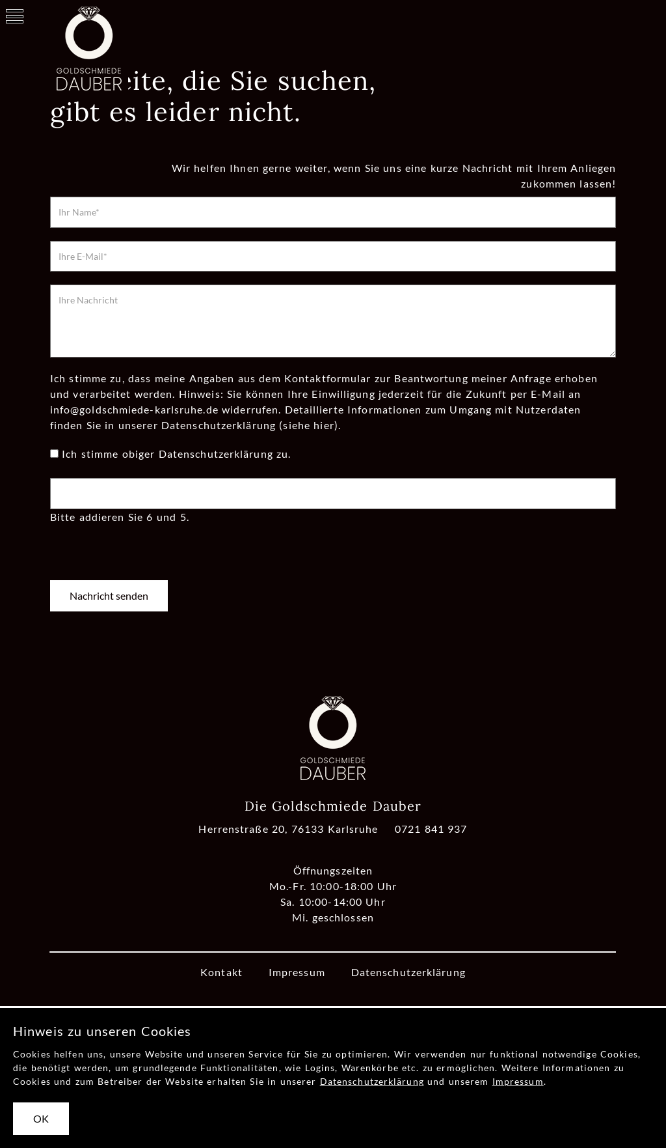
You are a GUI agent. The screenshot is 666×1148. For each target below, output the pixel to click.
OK (41, 1118)
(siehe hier (306, 425)
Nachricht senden (109, 595)
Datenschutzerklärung (408, 972)
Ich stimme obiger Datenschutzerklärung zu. (176, 453)
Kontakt (221, 972)
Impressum (297, 972)
